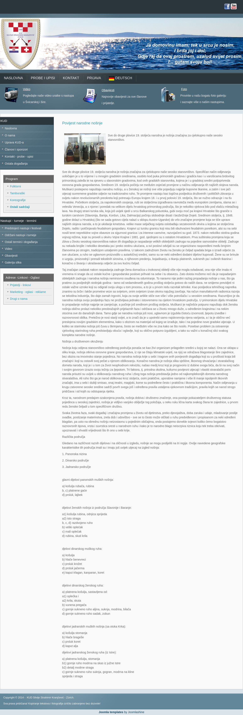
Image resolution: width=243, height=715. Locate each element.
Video (26, 89)
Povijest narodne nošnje (82, 123)
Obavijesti (108, 90)
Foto (184, 89)
